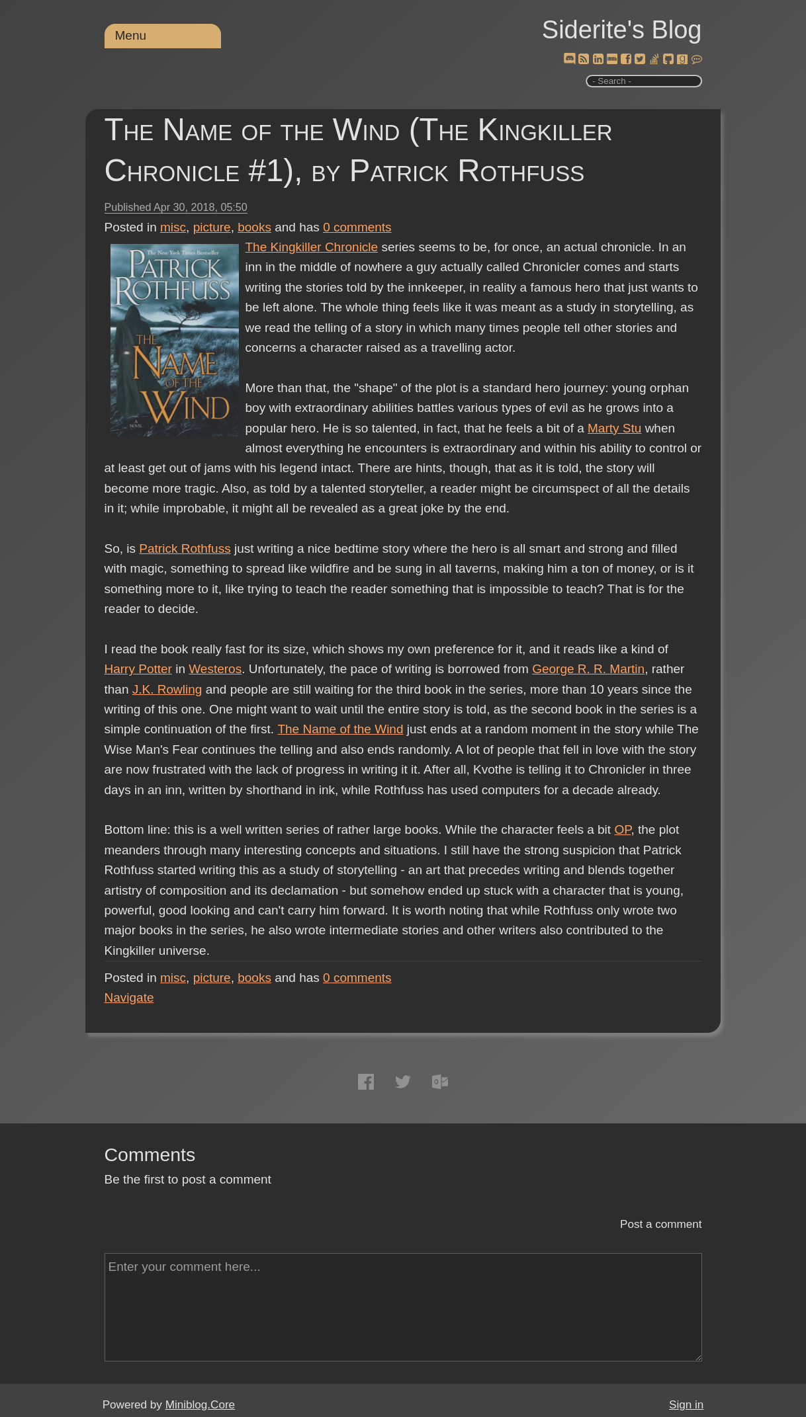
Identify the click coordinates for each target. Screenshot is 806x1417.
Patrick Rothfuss (184, 548)
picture (212, 227)
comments (357, 227)
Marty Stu (614, 428)
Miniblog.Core (200, 1404)
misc (173, 227)
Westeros (215, 669)
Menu (131, 35)
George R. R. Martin (588, 669)
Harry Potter (138, 669)
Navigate (129, 997)
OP (622, 829)
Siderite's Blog (622, 30)
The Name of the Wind (340, 729)
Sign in (686, 1404)
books (254, 227)
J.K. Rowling (167, 689)
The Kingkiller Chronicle (312, 247)
